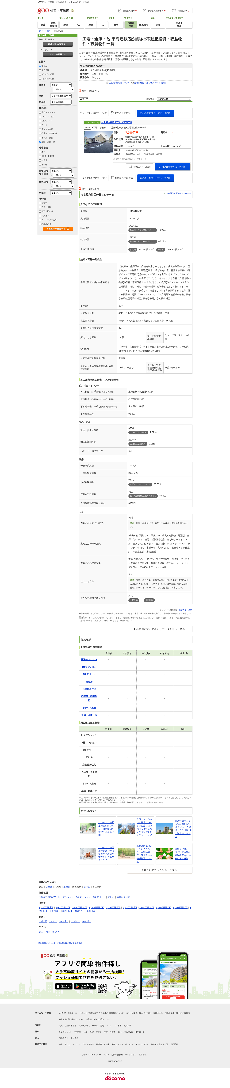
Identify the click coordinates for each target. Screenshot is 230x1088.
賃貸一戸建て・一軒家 (88, 1025)
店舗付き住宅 (47, 129)
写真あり (45, 216)
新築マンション (65, 1032)
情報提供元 (158, 1013)
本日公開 (45, 70)
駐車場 (118, 1025)
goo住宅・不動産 (43, 1013)
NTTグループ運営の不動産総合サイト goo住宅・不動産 (63, 2)
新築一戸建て (96, 1032)
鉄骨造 (44, 160)
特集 (61, 1044)
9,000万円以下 (180, 907)
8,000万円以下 (163, 907)
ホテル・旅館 (47, 138)
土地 (119, 1032)
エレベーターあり (49, 220)
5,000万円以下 (113, 907)
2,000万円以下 (63, 907)
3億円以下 (67, 911)
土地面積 (43, 182)
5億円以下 (92, 911)
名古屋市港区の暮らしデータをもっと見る (160, 629)
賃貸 (61, 1025)
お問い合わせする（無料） (172, 166)
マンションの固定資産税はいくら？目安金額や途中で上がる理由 (106, 828)
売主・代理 (46, 207)
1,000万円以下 (46, 907)
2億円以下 (55, 911)
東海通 (66, 886)
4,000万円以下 (96, 907)
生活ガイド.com (185, 610)
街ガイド (129, 1044)
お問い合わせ (117, 1055)
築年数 (42, 102)
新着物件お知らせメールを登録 (150, 82)
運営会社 (142, 1055)
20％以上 (86, 921)
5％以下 (43, 921)
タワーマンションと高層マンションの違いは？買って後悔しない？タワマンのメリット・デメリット (144, 828)
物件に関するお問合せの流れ (138, 1013)
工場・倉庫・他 (48, 142)
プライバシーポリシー (91, 1055)
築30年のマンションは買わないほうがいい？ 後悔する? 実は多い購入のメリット (183, 829)
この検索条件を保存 (119, 82)
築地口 (87, 886)
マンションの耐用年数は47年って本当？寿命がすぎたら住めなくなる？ (106, 853)
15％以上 (75, 921)
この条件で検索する (56, 229)
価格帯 (42, 85)
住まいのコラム (142, 1044)
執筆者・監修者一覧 (159, 1044)
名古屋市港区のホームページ (178, 193)
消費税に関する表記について (98, 1019)
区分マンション (48, 112)
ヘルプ (106, 1055)
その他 (44, 164)
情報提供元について (47, 943)
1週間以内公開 (48, 79)
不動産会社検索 (103, 1044)
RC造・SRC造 (48, 156)
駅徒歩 (42, 193)
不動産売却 (63, 1038)
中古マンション (81, 1032)
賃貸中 (44, 203)
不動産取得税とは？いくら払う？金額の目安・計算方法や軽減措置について (144, 854)
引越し (68, 1044)
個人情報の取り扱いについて (71, 1019)
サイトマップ (131, 1055)
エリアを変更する (58, 54)
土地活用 (74, 1038)
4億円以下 (80, 911)
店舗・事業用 (70, 1025)
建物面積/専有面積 (44, 172)
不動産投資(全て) (47, 897)
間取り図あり (47, 211)
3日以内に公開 (48, 74)
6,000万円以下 (130, 907)
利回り (42, 96)
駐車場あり (46, 224)
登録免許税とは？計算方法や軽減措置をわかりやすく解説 (183, 854)
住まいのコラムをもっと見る (160, 870)
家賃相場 (127, 1025)
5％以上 (53, 921)
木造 (43, 152)
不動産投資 (128, 1032)
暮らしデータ (117, 1044)
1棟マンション (48, 117)
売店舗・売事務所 (49, 133)
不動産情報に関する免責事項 (69, 943)
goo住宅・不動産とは (68, 1013)
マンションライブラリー (83, 1044)
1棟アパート (47, 121)
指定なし (45, 66)
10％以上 (64, 921)
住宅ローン (140, 1032)
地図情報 (174, 1044)
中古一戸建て (109, 1032)
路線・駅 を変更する (58, 44)
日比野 (49, 886)
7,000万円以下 (146, 907)
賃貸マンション (106, 1025)
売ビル (44, 125)
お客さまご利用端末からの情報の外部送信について (102, 1013)
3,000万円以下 (79, 907)
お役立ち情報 (41, 1044)
